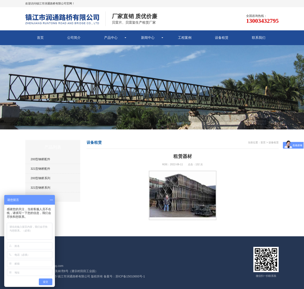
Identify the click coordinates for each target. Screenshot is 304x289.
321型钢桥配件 (40, 168)
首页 (40, 37)
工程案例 (184, 37)
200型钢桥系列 (40, 178)
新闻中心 (148, 37)
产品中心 (111, 37)
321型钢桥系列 (40, 187)
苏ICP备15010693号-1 (130, 276)
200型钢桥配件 (40, 159)
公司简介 (74, 37)
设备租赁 (221, 37)
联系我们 (258, 37)
